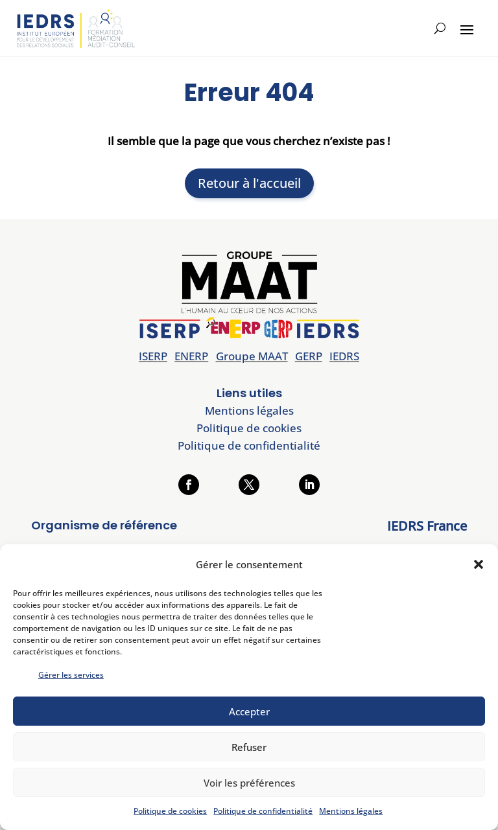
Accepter (249, 711)
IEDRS (344, 356)
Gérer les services (71, 674)
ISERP (153, 356)
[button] (478, 564)
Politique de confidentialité (263, 810)
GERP (308, 356)
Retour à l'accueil (249, 183)
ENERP (191, 356)
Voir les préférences (249, 782)
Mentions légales (351, 810)
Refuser (249, 747)
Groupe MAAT (252, 356)
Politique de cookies (170, 810)
